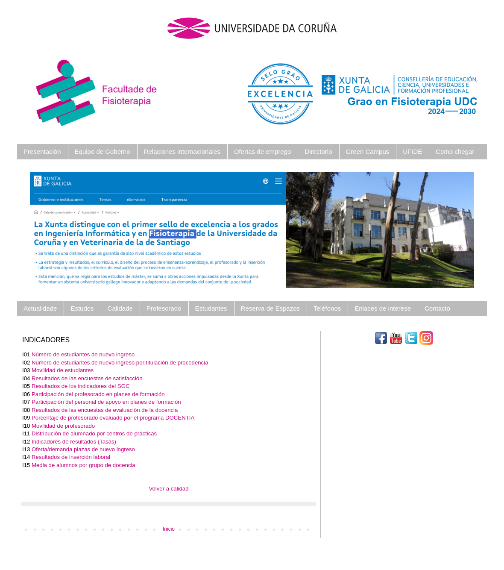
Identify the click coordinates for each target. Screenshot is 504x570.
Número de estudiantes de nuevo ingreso (83, 354)
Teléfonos (327, 308)
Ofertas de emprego (262, 151)
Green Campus (368, 151)
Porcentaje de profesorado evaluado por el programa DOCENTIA (113, 417)
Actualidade (40, 308)
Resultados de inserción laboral (71, 457)
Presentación (42, 151)
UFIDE (412, 151)
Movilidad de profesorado (63, 426)
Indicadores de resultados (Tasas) (74, 441)
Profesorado (164, 308)
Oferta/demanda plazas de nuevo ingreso (83, 449)
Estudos (82, 308)
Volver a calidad (168, 488)
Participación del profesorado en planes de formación (98, 394)
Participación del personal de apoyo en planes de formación (106, 402)
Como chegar (455, 151)
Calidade (120, 308)
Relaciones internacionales (182, 151)
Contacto (437, 308)
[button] (63, 230)
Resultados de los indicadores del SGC (80, 386)
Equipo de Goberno (102, 151)
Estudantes (211, 308)
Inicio (169, 529)
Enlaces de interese (383, 308)
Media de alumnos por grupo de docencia (83, 465)
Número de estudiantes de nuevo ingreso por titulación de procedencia (120, 362)
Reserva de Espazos (270, 308)
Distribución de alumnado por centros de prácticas (94, 433)
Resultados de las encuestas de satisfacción (87, 378)
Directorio (318, 151)
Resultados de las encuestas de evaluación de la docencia (105, 410)
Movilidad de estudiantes (63, 370)
